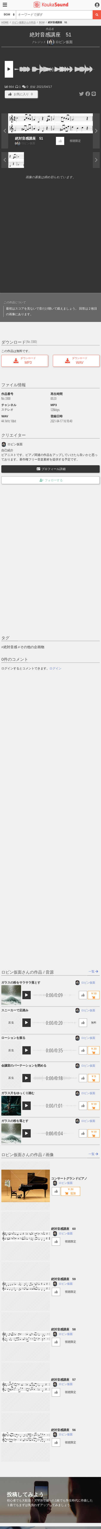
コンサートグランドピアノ (69, 1178)
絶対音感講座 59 (63, 1279)
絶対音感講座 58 (63, 1329)
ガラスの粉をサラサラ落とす (20, 982)
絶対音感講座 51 (29, 138)
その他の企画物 (32, 647)
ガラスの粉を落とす (14, 1121)
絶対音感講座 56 (63, 1430)
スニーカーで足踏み (14, 1010)
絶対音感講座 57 (63, 1379)
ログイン (55, 668)
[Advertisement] (50, 237)
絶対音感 (10, 647)
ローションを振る (13, 1037)
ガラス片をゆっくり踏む (17, 1093)
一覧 (93, 971)
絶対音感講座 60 (63, 1228)
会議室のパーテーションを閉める (23, 1065)
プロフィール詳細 (51, 469)
